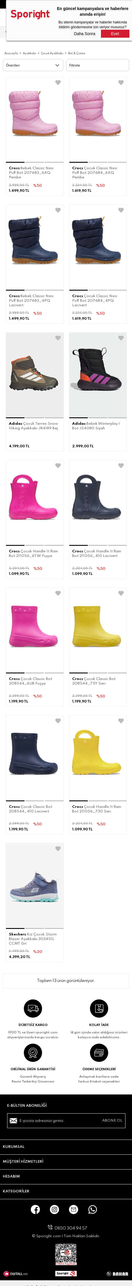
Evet (115, 33)
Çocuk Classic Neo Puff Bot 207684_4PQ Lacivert (94, 300)
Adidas (15, 424)
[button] (15, 162)
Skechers (17, 934)
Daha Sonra (85, 33)
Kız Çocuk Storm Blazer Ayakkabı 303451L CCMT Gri (33, 939)
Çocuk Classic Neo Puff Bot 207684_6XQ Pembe (94, 172)
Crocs (14, 168)
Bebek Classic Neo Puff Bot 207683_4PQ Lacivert (31, 300)
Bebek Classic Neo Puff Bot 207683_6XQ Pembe (31, 172)
